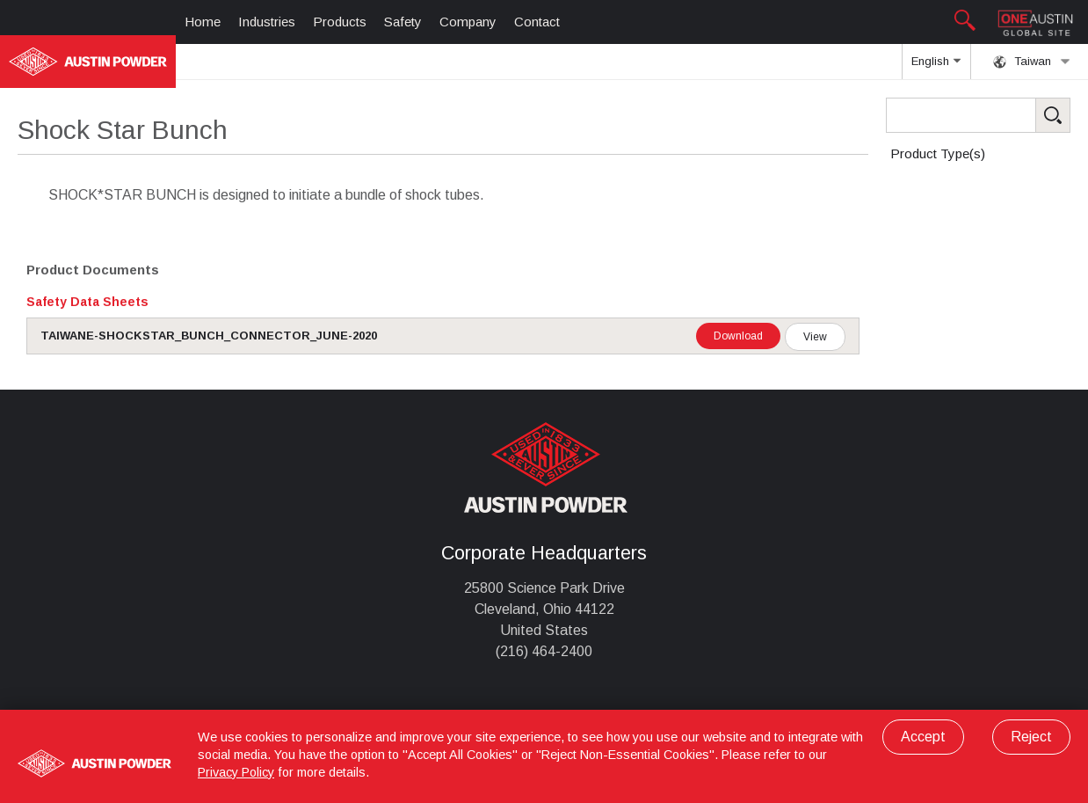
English (936, 67)
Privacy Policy (236, 772)
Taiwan (1031, 62)
